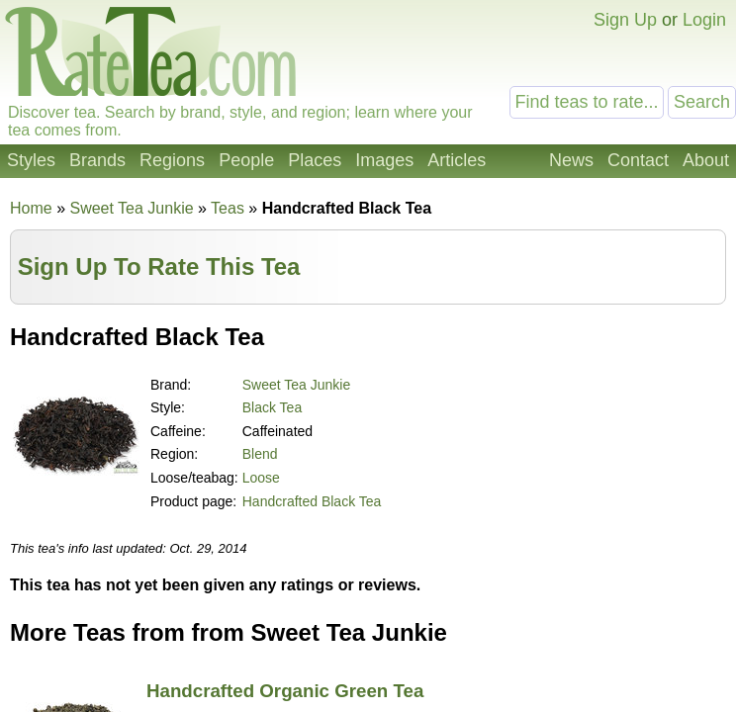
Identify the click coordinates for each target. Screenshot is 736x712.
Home (31, 208)
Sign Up (625, 20)
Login (704, 20)
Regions (172, 160)
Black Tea (272, 407)
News (571, 160)
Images (384, 160)
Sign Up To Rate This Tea (159, 266)
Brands (97, 160)
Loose (261, 478)
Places (314, 160)
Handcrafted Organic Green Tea (284, 690)
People (246, 160)
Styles (31, 160)
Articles (456, 160)
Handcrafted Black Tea (312, 501)
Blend (260, 454)
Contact (638, 160)
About (706, 160)
